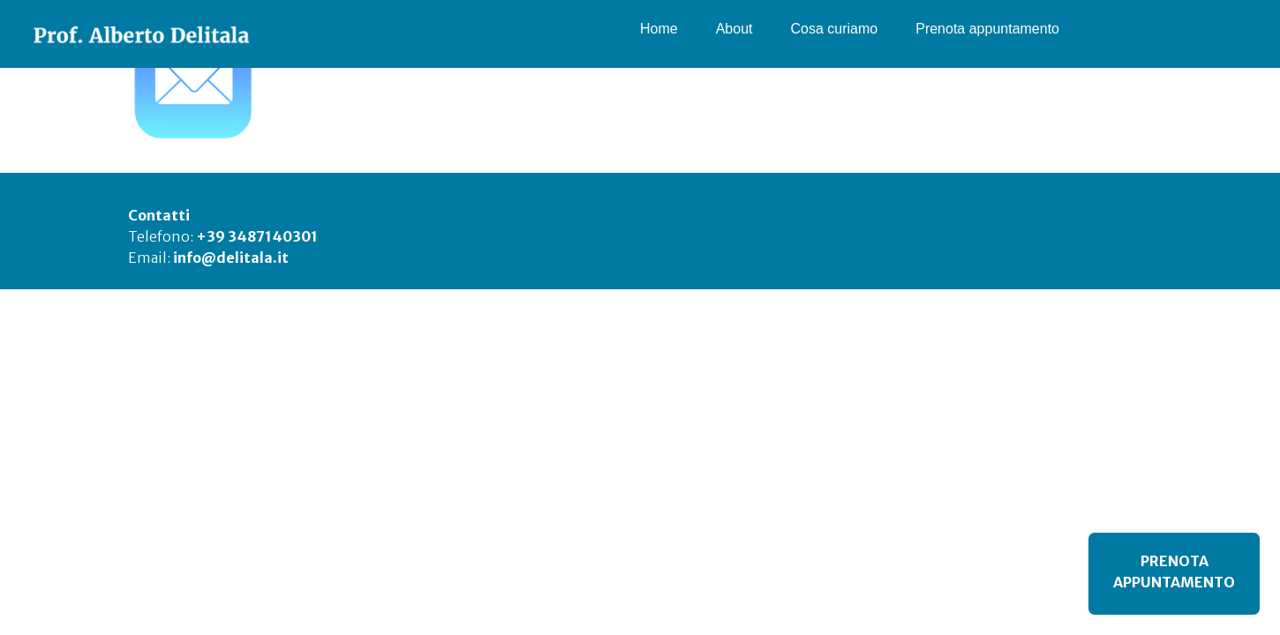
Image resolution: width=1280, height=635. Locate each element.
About (734, 28)
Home (659, 28)
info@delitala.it (231, 257)
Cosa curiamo (834, 28)
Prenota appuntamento (987, 28)
